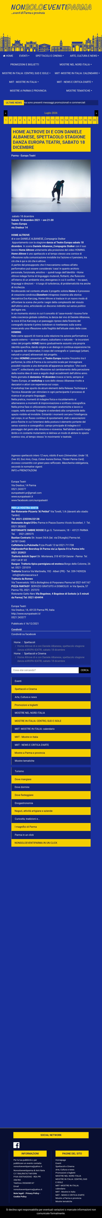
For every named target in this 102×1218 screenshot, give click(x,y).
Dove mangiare (23, 779)
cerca (84, 670)
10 (47, 120)
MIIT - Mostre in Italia (26, 737)
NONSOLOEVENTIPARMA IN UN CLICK (36, 842)
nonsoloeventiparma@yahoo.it (28, 1166)
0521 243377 (18, 617)
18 (85, 120)
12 (57, 120)
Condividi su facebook (23, 634)
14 (66, 120)
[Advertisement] (51, 27)
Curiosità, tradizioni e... (27, 818)
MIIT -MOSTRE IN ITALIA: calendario (35, 728)
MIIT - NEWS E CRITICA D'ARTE (32, 744)
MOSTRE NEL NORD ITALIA (30, 712)
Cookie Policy (20, 1196)
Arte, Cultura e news (26, 697)
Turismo (19, 771)
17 (80, 120)
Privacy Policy (32, 1193)
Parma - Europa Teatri (23, 155)
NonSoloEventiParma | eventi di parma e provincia (51, 8)
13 (61, 120)
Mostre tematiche (24, 760)
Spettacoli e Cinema (26, 689)
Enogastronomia (24, 803)
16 (75, 120)
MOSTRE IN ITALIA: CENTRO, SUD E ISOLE (38, 720)
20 (94, 120)
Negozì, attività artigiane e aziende (34, 810)
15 (71, 120)
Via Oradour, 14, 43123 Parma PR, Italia (32, 609)
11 (52, 120)
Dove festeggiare (24, 795)
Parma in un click (24, 834)
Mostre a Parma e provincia (28, 90)
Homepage (61, 1160)
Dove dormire (22, 787)
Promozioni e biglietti (24, 64)
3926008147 (28, 1183)
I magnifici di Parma (26, 826)
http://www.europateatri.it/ (26, 613)
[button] (24, 56)
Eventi (18, 681)
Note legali (19, 1193)
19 (89, 120)
